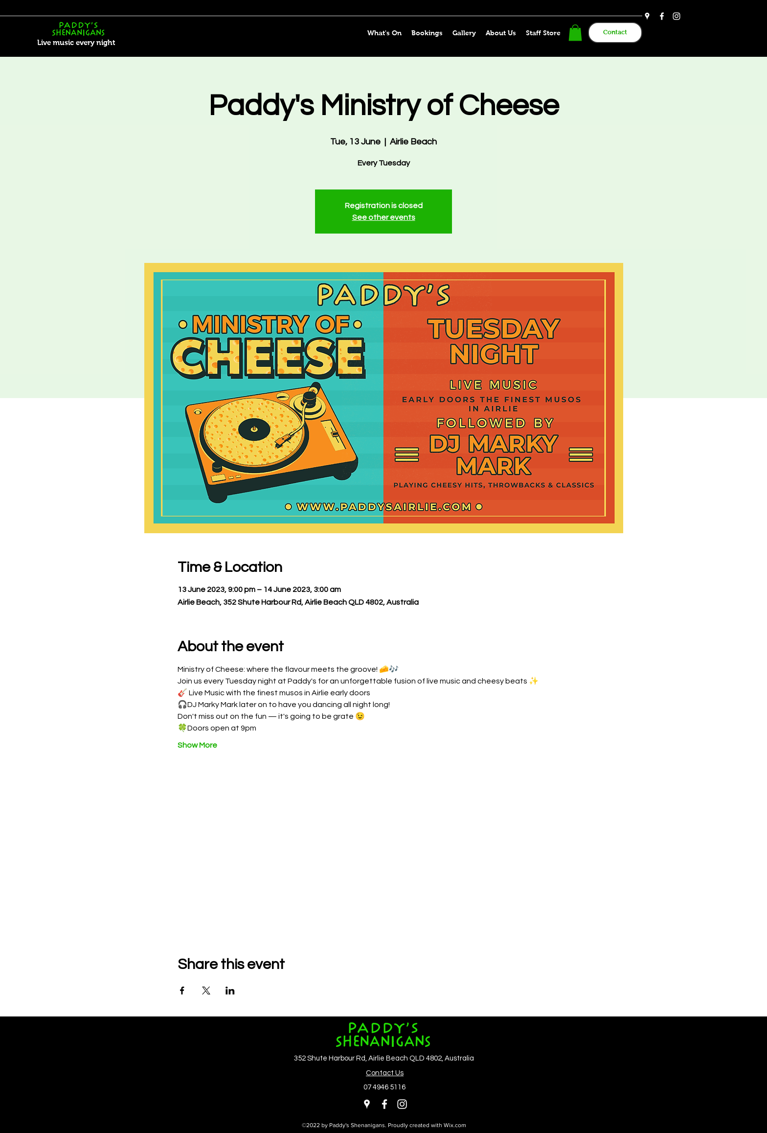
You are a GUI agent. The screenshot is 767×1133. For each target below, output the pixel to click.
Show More (197, 745)
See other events (383, 217)
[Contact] (615, 32)
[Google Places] (647, 16)
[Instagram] (676, 16)
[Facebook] (662, 16)
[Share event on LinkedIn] (230, 990)
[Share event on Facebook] (182, 990)
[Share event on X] (206, 990)
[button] (575, 32)
